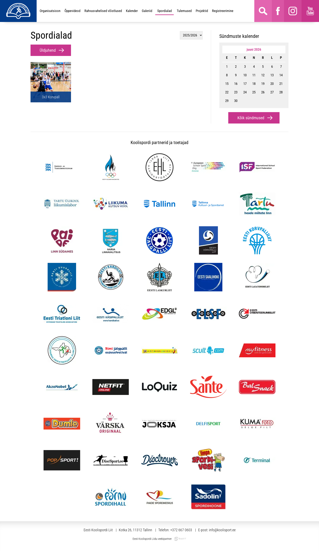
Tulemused (184, 11)
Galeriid (147, 11)
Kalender (132, 11)
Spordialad (164, 11)
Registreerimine (222, 11)
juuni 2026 (254, 49)
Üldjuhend (48, 50)
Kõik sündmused (250, 117)
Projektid (202, 11)
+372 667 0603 (181, 530)
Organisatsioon (50, 11)
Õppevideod (72, 11)
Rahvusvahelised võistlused (103, 11)
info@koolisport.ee (222, 530)
